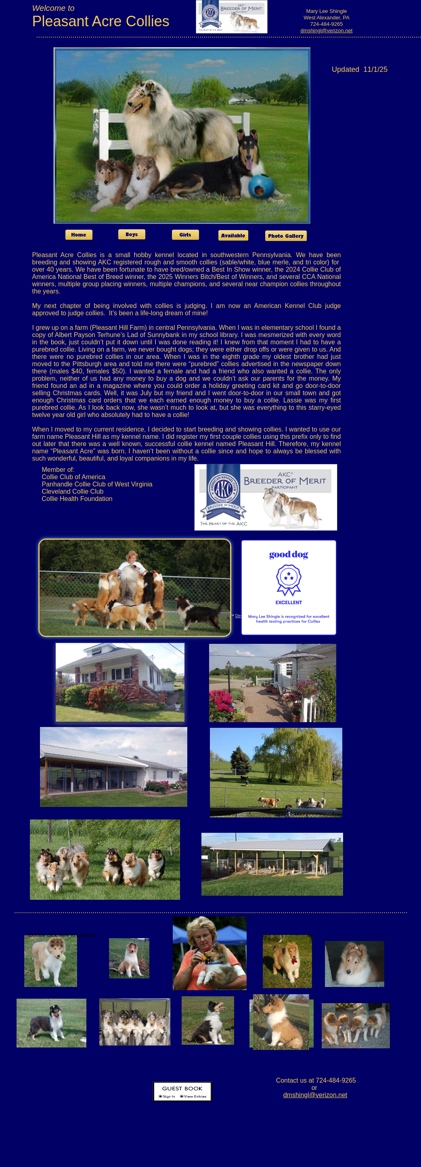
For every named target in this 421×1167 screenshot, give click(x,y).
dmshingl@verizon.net (327, 30)
